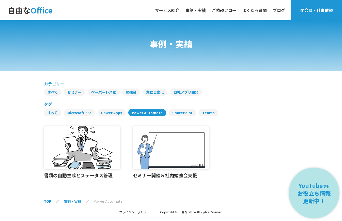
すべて (53, 92)
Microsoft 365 (79, 113)
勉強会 (131, 92)
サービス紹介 (167, 10)
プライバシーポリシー (134, 212)
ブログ (279, 10)
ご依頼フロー (224, 10)
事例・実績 (195, 10)
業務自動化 (155, 92)
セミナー (74, 92)
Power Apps (111, 113)
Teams (208, 113)
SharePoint (182, 113)
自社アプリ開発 (186, 92)
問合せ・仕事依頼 (316, 10)
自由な (30, 10)
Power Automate (147, 113)
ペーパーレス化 (103, 92)
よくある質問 (254, 10)
